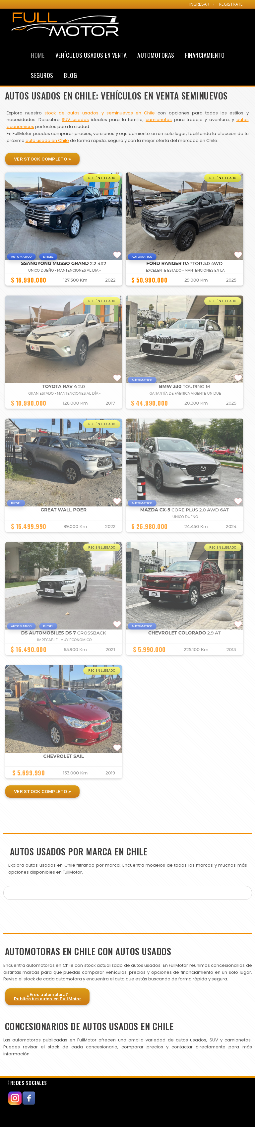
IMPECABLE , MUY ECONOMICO (64, 640)
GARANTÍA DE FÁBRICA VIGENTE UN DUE (185, 393)
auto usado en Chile (47, 140)
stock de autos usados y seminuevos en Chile (99, 113)
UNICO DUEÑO (185, 517)
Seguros (42, 75)
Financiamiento (204, 55)
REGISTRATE (231, 4)
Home (37, 55)
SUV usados (75, 119)
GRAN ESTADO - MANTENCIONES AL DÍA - (64, 393)
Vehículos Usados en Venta (91, 55)
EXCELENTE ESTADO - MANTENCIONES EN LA (185, 270)
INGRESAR (199, 4)
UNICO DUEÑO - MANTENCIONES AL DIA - (64, 270)
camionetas (159, 119)
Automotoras (155, 55)
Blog (70, 75)
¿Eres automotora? (47, 996)
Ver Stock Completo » (42, 159)
